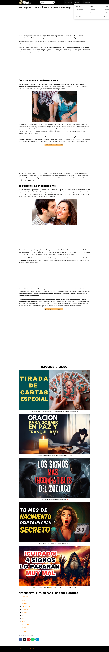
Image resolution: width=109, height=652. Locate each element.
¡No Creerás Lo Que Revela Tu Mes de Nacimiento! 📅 (54, 544)
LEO (23, 615)
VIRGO (24, 631)
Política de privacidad (25, 649)
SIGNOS (77, 2)
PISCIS (24, 622)
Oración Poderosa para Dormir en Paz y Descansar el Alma (54, 455)
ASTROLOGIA (86, 2)
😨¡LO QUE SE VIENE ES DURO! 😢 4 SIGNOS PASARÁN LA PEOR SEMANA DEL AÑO (54, 588)
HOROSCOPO (69, 2)
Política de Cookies (37, 649)
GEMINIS (24, 612)
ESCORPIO (25, 609)
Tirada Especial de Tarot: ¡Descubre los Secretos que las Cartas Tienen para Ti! (54, 412)
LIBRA (23, 619)
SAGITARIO (25, 625)
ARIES (23, 600)
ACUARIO (25, 597)
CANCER (24, 603)
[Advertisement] (54, 21)
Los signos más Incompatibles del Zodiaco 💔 (54, 499)
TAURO (24, 628)
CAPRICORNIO (26, 606)
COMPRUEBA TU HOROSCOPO (54, 145)
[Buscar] (54, 2)
